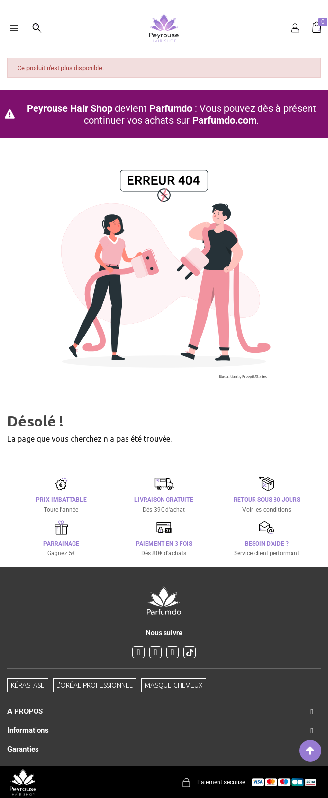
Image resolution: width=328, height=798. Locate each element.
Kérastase (28, 685)
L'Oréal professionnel (94, 685)
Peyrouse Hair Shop (69, 108)
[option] (164, 4)
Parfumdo (170, 108)
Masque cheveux (174, 685)
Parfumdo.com (224, 120)
